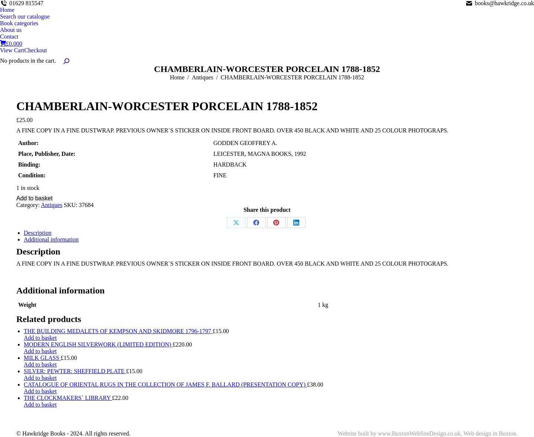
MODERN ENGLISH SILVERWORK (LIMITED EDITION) (98, 344)
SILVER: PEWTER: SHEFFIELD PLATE (75, 371)
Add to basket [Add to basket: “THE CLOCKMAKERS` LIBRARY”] (40, 404)
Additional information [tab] (51, 239)
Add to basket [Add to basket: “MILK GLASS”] (40, 364)
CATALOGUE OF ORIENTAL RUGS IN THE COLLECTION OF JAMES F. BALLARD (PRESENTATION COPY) (165, 384)
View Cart (12, 50)
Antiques (51, 205)
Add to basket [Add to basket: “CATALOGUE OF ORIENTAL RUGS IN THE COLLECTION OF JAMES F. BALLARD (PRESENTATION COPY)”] (40, 391)
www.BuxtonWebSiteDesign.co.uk (419, 433)
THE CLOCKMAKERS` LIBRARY (68, 398)
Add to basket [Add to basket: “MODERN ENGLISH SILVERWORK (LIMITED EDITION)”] (40, 351)
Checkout (35, 50)
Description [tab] (38, 233)
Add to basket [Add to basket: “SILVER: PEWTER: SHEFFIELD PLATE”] (40, 378)
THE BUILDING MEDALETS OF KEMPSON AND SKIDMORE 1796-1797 (118, 331)
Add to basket (34, 198)
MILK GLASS (42, 358)
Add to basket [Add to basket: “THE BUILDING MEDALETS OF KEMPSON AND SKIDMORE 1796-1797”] (40, 338)
